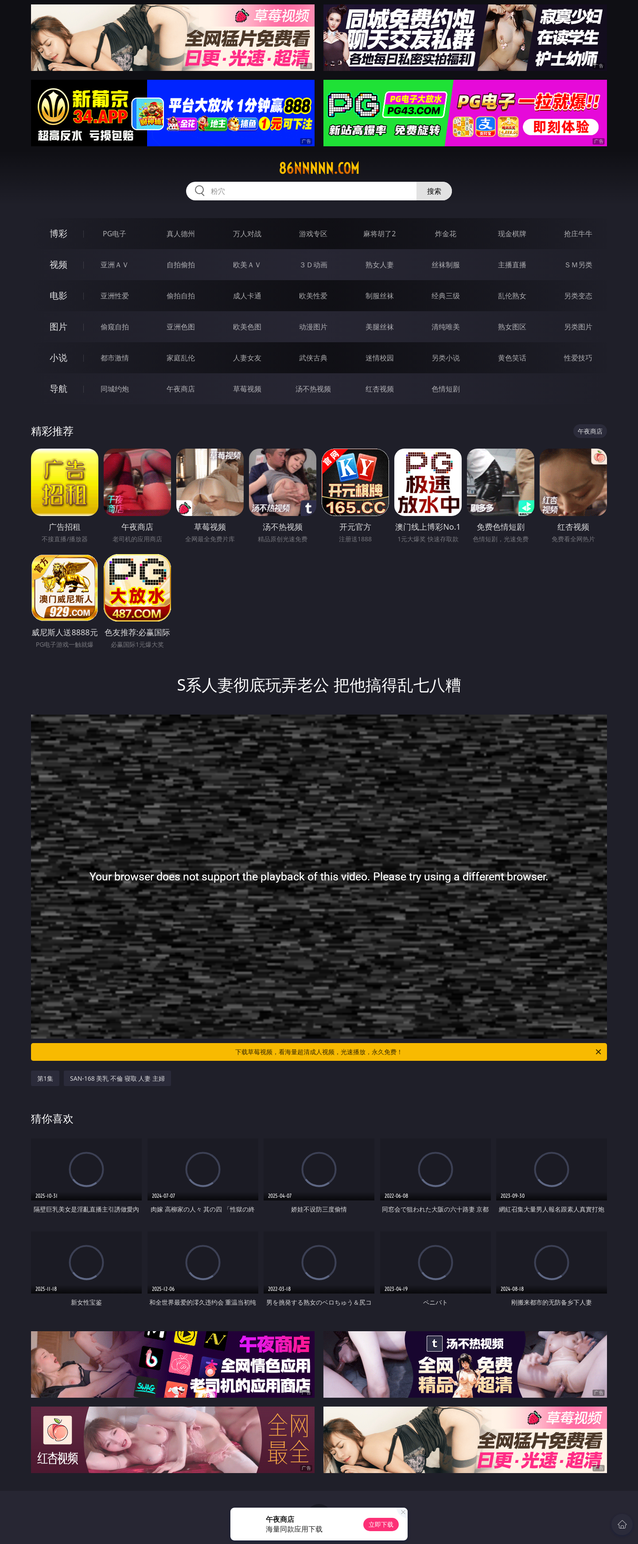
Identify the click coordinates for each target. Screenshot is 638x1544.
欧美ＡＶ (247, 265)
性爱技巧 (578, 358)
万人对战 (247, 233)
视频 (58, 264)
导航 (58, 389)
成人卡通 (247, 296)
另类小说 (446, 358)
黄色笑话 (512, 358)
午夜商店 (181, 389)
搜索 (434, 191)
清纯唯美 (446, 327)
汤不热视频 (313, 389)
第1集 (45, 1078)
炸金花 (445, 233)
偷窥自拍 (115, 327)
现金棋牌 (512, 233)
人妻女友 (247, 358)
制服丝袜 (380, 296)
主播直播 (512, 265)
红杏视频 (380, 389)
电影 (58, 295)
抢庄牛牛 (578, 233)
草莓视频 (247, 389)
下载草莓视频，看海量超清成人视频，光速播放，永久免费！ (419, 1052)
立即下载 (381, 1524)
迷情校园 (380, 358)
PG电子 (114, 233)
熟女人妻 (380, 265)
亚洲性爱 (115, 296)
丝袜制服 (446, 265)
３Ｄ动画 (313, 265)
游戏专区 (313, 233)
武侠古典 (313, 358)
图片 (58, 326)
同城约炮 (115, 389)
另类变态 (578, 296)
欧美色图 (247, 327)
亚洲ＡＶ (115, 265)
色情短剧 (446, 389)
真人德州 (181, 233)
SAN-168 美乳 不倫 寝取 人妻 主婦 (117, 1078)
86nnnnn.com (319, 168)
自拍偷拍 (181, 265)
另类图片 (578, 327)
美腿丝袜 (380, 327)
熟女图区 (512, 327)
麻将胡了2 (379, 233)
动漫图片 (313, 327)
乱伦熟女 (512, 296)
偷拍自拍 (181, 296)
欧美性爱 (313, 296)
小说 (58, 358)
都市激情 (115, 358)
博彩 (58, 233)
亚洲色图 (181, 327)
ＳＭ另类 (578, 265)
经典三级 (446, 296)
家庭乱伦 (181, 358)
